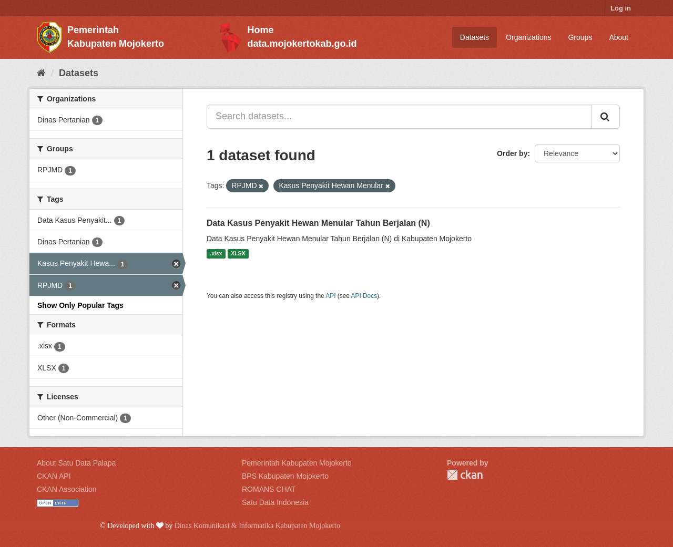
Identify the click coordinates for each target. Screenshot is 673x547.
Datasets (474, 37)
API (330, 296)
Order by (512, 153)
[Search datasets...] (399, 117)
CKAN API (54, 476)
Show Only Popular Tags (80, 305)
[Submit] (606, 117)
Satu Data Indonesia (275, 502)
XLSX (238, 254)
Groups (580, 37)
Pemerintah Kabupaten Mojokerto (297, 463)
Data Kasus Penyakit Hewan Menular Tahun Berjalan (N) (318, 223)
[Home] (41, 73)
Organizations (528, 37)
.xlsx (216, 254)
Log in (620, 8)
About (618, 37)
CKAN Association (67, 489)
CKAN (465, 474)
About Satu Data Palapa (76, 463)
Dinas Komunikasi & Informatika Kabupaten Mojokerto (257, 526)
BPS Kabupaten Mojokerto (285, 476)
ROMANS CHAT (268, 489)
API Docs (364, 296)
